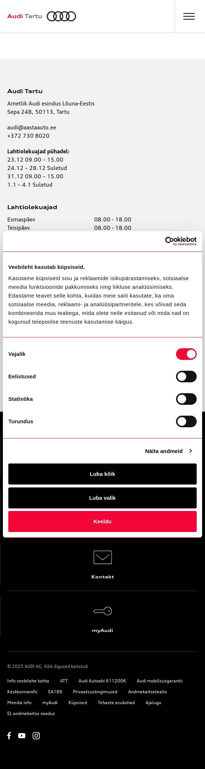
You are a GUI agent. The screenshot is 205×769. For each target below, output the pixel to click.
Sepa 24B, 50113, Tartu (38, 111)
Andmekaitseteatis (147, 691)
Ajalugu (153, 702)
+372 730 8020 (28, 135)
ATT (64, 680)
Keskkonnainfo (22, 691)
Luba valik (102, 498)
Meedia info (19, 702)
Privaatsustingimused (95, 691)
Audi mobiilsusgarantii (160, 680)
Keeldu (102, 521)
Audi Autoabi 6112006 (102, 680)
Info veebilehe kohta (28, 680)
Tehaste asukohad (116, 702)
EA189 (55, 691)
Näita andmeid (164, 451)
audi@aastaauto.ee (31, 127)
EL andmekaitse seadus (31, 713)
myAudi (50, 702)
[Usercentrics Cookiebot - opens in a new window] (165, 241)
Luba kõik (102, 474)
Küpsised (77, 702)
